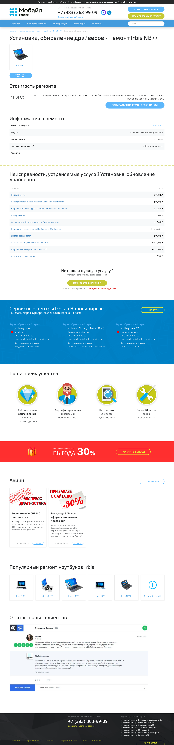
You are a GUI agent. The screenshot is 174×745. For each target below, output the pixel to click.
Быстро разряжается (21, 235)
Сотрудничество (68, 740)
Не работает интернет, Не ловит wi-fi (29, 249)
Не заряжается (18, 215)
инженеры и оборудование (68, 413)
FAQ (85, 740)
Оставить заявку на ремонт (87, 283)
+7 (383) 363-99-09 (77, 12)
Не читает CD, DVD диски (23, 256)
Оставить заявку (146, 16)
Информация (60, 23)
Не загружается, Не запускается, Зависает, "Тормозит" (37, 201)
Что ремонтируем (36, 23)
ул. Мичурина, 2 (24, 328)
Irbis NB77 (158, 125)
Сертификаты (33, 740)
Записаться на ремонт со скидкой (135, 104)
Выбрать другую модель (20, 75)
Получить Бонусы (133, 451)
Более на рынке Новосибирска (146, 413)
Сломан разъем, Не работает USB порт (30, 242)
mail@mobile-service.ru (37, 339)
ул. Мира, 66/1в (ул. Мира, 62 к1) (86, 328)
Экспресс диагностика (107, 413)
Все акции (151, 481)
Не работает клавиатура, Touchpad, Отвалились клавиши (39, 208)
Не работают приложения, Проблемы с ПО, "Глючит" (36, 229)
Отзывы (50, 740)
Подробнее (38, 543)
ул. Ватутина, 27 (130, 328)
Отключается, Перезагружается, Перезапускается (35, 222)
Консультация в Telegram (27, 342)
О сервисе (15, 23)
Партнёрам (80, 23)
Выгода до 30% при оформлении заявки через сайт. (64, 517)
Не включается (18, 195)
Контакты (97, 23)
